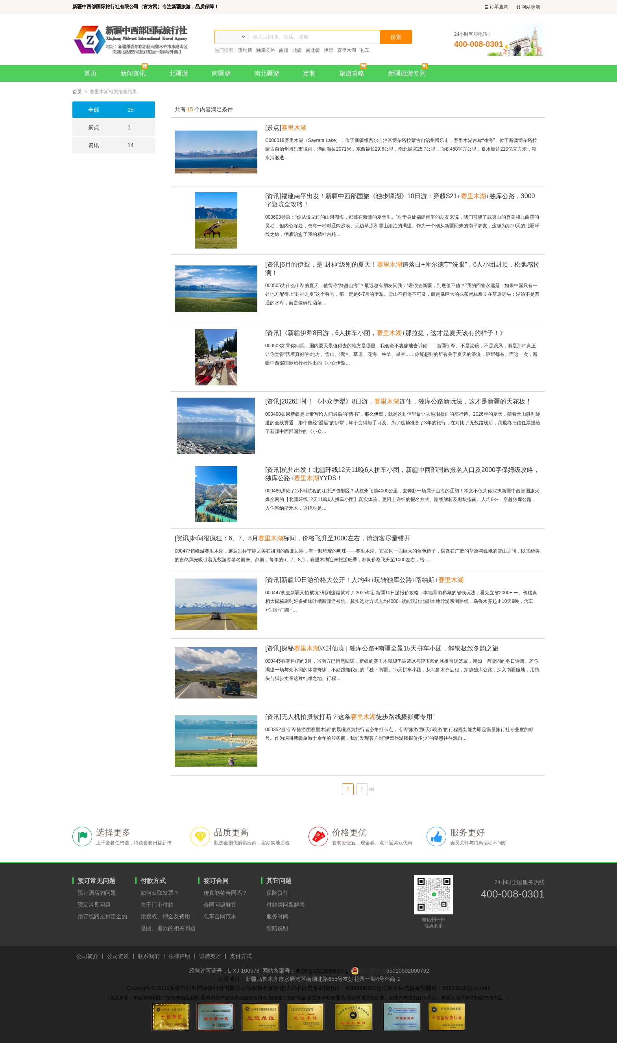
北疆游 (178, 73)
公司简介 (87, 956)
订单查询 (496, 7)
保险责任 (277, 893)
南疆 (283, 50)
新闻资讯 (135, 71)
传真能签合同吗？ (225, 893)
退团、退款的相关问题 (168, 928)
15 (103, 109)
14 (103, 145)
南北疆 (313, 50)
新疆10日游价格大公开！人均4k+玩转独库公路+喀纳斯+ (364, 580)
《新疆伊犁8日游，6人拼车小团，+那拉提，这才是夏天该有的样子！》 (385, 333)
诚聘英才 (210, 956)
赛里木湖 (346, 50)
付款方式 (153, 880)
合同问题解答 (219, 904)
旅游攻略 (354, 71)
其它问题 (279, 880)
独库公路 (265, 50)
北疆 (297, 50)
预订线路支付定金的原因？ (106, 916)
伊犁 (328, 50)
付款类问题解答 (285, 904)
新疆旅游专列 (410, 71)
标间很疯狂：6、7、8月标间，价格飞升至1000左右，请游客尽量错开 (292, 538)
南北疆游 (266, 73)
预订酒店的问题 (97, 893)
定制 (309, 73)
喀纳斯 (245, 50)
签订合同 (216, 880)
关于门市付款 (157, 904)
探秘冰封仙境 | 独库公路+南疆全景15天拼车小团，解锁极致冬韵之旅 (382, 648)
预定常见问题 (94, 904)
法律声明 (179, 956)
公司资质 (118, 956)
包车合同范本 (219, 916)
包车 (364, 50)
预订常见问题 (96, 880)
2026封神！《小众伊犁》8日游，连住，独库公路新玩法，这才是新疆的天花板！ (398, 401)
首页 (90, 73)
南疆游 (221, 73)
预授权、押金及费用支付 (169, 916)
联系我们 (149, 956)
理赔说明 (277, 928)
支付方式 (241, 956)
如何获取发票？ (159, 893)
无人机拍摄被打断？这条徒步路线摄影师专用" (350, 716)
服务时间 (277, 916)
